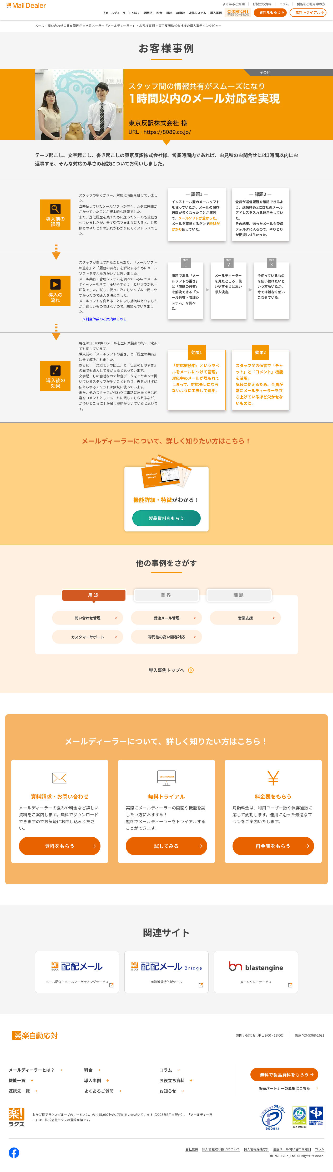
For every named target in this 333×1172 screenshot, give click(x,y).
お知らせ (167, 1091)
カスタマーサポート (87, 636)
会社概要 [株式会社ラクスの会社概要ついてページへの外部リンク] (191, 1149)
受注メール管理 (166, 618)
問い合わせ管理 (87, 618)
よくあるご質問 (234, 4)
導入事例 (216, 13)
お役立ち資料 (262, 4)
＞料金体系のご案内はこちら (104, 318)
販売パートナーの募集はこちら (284, 1088)
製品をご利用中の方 (311, 4)
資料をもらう (270, 12)
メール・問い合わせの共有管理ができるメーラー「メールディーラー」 (85, 25)
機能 (169, 13)
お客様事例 (147, 25)
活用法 (148, 13)
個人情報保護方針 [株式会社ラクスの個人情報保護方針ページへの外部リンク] (256, 1149)
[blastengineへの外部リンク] (256, 972)
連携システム (197, 13)
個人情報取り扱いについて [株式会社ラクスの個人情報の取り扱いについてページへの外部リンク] (221, 1149)
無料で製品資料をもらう (284, 1074)
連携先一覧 (19, 1091)
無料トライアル (308, 12)
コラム (284, 4)
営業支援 (245, 618)
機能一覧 (17, 1080)
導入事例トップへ (166, 670)
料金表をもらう (273, 845)
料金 (159, 13)
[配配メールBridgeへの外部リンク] (166, 972)
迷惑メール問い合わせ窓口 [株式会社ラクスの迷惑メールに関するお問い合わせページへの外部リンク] (292, 1149)
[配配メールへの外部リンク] (77, 972)
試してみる (166, 845)
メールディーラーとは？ (32, 1070)
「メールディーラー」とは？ (121, 13)
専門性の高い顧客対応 (166, 636)
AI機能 (180, 13)
